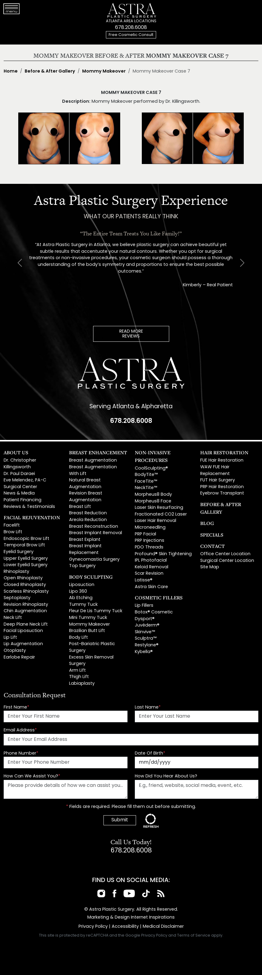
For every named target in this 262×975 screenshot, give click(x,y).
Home (11, 71)
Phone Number (21, 753)
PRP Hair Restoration (222, 487)
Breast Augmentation (93, 460)
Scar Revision (149, 573)
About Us (16, 452)
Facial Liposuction (23, 631)
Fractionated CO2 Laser (161, 514)
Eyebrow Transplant (222, 493)
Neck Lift (13, 618)
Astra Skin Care (151, 587)
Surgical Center (20, 487)
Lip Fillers (144, 605)
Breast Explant (84, 540)
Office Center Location (225, 554)
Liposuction (81, 585)
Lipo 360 (78, 591)
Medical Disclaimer (163, 926)
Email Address (20, 730)
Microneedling (150, 527)
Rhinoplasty (16, 572)
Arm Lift (77, 670)
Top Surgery (82, 566)
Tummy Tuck (83, 604)
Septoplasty (17, 598)
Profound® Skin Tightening (163, 554)
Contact (212, 546)
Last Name (148, 707)
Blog (207, 523)
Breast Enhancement (98, 452)
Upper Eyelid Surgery (26, 558)
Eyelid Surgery (18, 552)
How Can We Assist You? (32, 776)
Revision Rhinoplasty (26, 604)
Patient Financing (22, 500)
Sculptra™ (145, 638)
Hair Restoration (224, 452)
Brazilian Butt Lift (87, 631)
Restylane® (147, 645)
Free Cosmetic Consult (131, 35)
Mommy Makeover (104, 71)
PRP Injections (149, 540)
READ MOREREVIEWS (131, 334)
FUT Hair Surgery (217, 480)
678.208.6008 (131, 27)
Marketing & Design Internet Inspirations (131, 917)
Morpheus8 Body (153, 494)
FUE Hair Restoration (221, 460)
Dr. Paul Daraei (19, 474)
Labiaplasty (82, 683)
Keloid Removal (151, 567)
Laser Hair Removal (155, 521)
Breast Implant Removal (95, 533)
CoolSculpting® (151, 468)
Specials (211, 534)
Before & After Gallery (50, 71)
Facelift (12, 525)
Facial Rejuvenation (32, 517)
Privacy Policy (93, 926)
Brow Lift (13, 532)
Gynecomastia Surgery (94, 559)
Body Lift (78, 637)
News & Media (19, 493)
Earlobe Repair (19, 657)
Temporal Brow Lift (24, 545)
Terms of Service (193, 936)
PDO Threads (149, 547)
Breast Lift (80, 507)
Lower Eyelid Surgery (25, 565)
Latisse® (143, 580)
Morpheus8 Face (153, 501)
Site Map (209, 567)
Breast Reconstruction (93, 526)
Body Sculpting (91, 576)
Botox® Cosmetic (154, 612)
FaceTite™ (146, 481)
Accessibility (125, 926)
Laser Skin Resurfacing (159, 507)
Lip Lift (10, 637)
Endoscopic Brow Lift (26, 539)
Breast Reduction (88, 513)
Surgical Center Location (227, 561)
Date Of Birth (150, 753)
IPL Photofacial (151, 560)
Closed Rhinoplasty (25, 585)
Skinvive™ (145, 632)
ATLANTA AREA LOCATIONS (131, 21)
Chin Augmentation (25, 611)
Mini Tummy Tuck (88, 618)
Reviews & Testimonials (29, 507)
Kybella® (144, 652)
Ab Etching (81, 598)
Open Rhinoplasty (23, 578)
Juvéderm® (147, 625)
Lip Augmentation (23, 644)
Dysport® (145, 619)
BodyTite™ (146, 475)
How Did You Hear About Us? (166, 776)
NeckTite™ (146, 488)
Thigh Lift (79, 677)
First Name (16, 707)
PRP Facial (145, 534)
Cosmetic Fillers (159, 597)
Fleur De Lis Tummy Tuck (95, 611)
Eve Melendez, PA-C (25, 480)
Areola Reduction (88, 520)
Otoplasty (15, 650)
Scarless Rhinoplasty (26, 591)
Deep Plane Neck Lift (26, 624)
